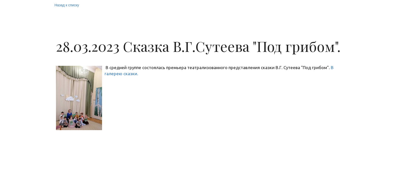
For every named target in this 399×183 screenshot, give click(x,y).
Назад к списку (66, 5)
